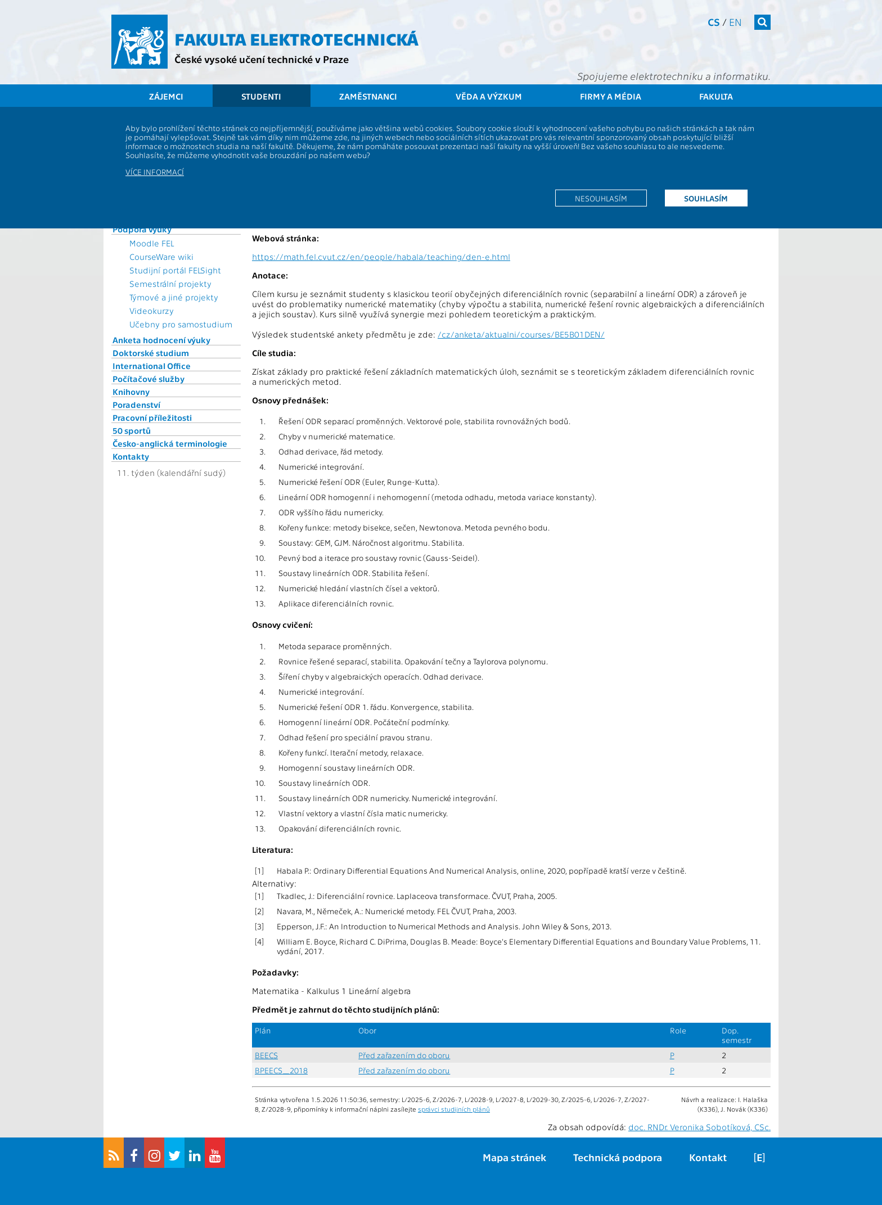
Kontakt (708, 1157)
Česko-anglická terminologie (169, 443)
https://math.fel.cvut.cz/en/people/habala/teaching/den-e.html (381, 256)
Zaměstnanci (368, 96)
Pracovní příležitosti (152, 417)
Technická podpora (617, 1157)
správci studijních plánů (454, 1109)
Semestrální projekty (170, 283)
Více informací (154, 171)
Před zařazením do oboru (404, 1055)
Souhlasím (706, 198)
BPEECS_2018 (281, 1070)
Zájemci (166, 96)
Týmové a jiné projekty (173, 297)
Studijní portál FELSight (175, 270)
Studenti (261, 96)
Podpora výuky (142, 229)
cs (714, 22)
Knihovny (131, 391)
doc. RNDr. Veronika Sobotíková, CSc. (699, 1127)
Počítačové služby (148, 379)
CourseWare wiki (161, 256)
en (735, 22)
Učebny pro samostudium (180, 324)
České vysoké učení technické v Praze (261, 59)
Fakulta (716, 96)
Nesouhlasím (601, 198)
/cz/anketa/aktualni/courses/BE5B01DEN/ (521, 334)
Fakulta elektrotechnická (296, 38)
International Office (151, 366)
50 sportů (131, 430)
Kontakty (130, 456)
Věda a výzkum (489, 96)
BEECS (266, 1055)
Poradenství (136, 404)
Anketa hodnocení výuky (161, 340)
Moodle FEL (151, 243)
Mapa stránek (514, 1157)
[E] (759, 1157)
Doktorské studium (150, 353)
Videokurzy (151, 310)
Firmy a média (610, 96)
